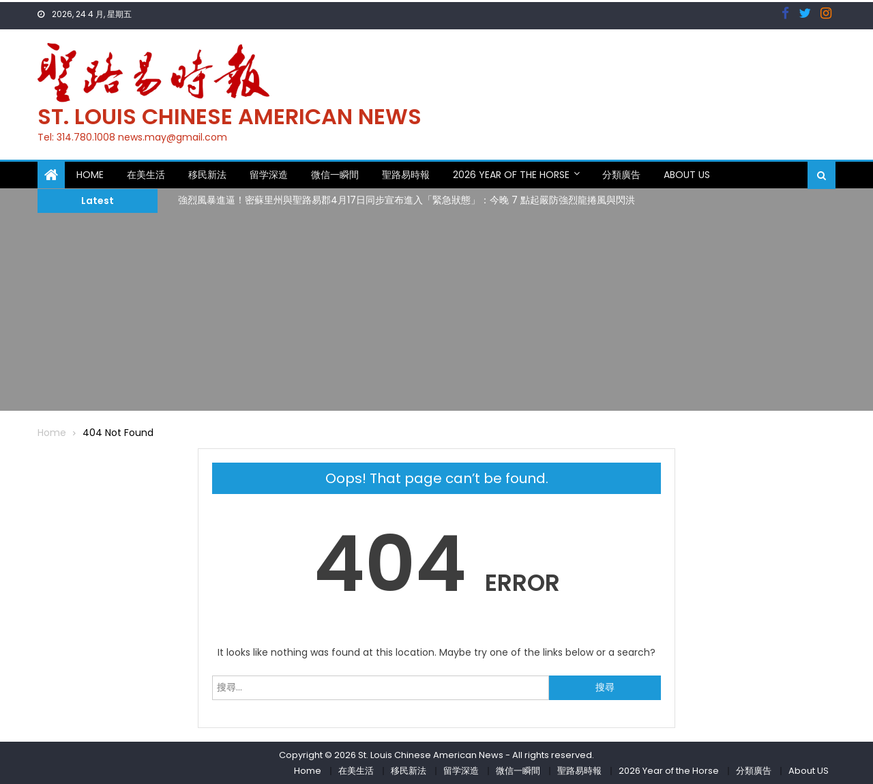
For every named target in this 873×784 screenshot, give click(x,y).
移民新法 (207, 175)
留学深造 (269, 175)
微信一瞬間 (335, 175)
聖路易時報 (406, 175)
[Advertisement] (436, 315)
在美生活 (146, 175)
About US (687, 175)
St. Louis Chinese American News (229, 116)
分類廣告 (621, 175)
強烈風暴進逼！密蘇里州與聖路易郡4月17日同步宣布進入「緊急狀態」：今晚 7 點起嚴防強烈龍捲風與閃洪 (406, 200)
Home (90, 175)
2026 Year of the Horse (511, 175)
